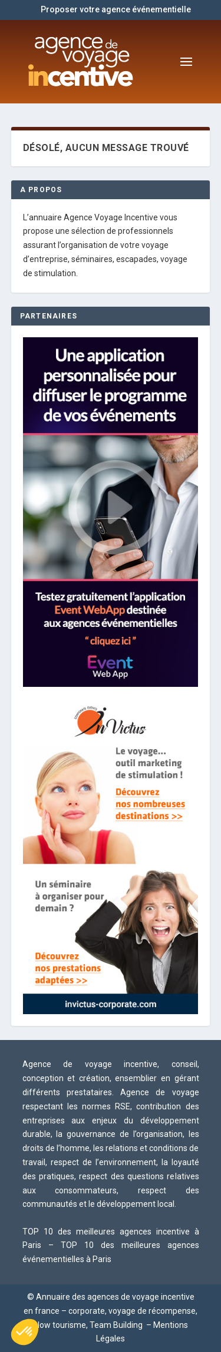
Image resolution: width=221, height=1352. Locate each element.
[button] (25, 1332)
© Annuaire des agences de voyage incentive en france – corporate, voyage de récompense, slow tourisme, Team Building (110, 1311)
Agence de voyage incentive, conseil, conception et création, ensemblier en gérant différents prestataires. (110, 1078)
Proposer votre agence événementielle (116, 9)
